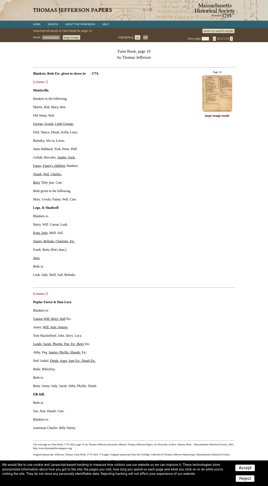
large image (71, 37)
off (145, 37)
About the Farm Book (80, 24)
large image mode (217, 115)
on (137, 37)
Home (37, 24)
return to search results (218, 30)
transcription (51, 37)
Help (105, 24)
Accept (245, 467)
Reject (245, 478)
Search (53, 24)
